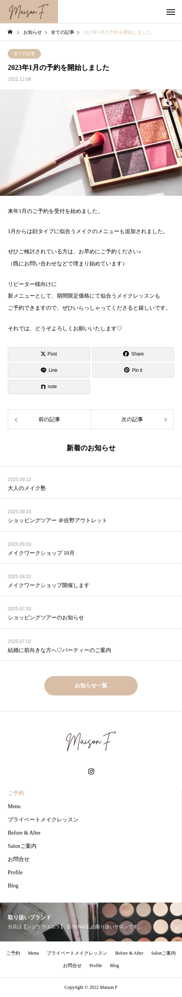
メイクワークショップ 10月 (41, 553)
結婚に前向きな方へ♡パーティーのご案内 (59, 650)
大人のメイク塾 (27, 488)
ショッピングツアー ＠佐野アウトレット (57, 520)
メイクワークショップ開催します (48, 585)
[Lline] (49, 370)
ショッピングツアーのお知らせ (46, 618)
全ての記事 (24, 53)
